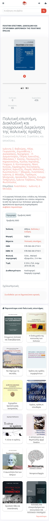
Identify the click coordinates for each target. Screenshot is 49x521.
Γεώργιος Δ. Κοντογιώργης (17, 164)
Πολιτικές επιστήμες (32, 241)
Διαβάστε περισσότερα (12, 207)
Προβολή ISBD (12, 220)
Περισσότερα (41, 516)
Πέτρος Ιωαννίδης (29, 156)
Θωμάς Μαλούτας (34, 169)
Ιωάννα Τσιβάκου (25, 179)
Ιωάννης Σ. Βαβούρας (14, 148)
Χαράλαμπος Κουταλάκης (26, 166)
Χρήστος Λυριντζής (13, 169)
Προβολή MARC (24, 215)
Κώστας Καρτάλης (29, 161)
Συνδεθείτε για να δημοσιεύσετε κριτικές (22, 294)
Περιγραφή (11, 215)
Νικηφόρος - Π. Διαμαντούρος (18, 155)
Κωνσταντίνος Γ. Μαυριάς (16, 171)
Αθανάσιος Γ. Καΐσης (14, 159)
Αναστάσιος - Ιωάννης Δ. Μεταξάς (24, 173)
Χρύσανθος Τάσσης (25, 177)
